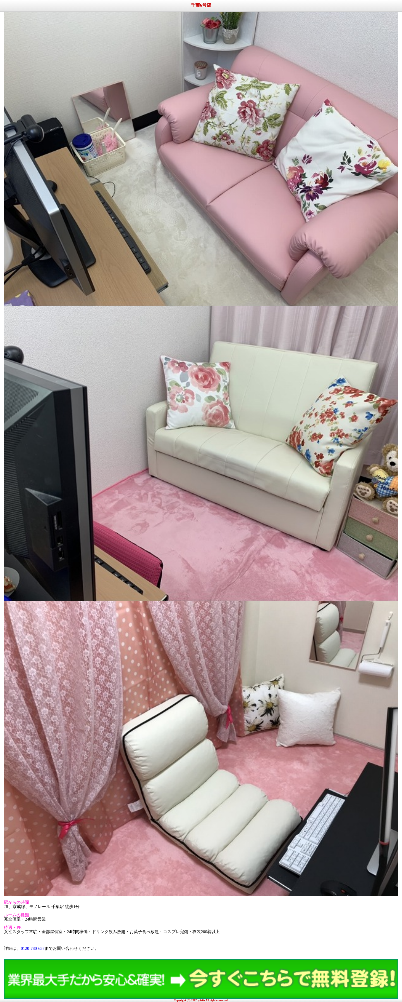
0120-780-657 (32, 948)
